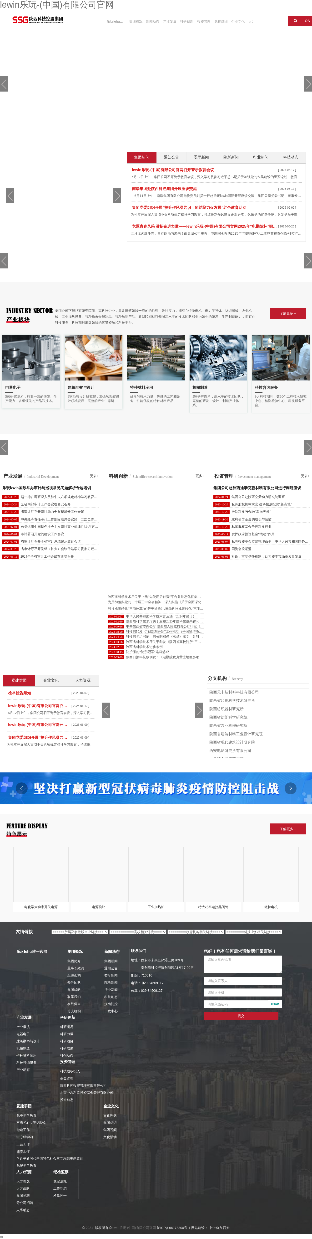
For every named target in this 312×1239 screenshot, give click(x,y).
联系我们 (74, 997)
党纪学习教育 (26, 1165)
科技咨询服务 (26, 1062)
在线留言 (74, 1004)
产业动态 (23, 1070)
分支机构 (74, 1011)
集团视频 (110, 1130)
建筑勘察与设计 (28, 1041)
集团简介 (74, 961)
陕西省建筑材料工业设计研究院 (236, 734)
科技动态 (111, 997)
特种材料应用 (26, 1055)
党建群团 (209, 21)
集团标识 (110, 1123)
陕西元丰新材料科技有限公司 (234, 692)
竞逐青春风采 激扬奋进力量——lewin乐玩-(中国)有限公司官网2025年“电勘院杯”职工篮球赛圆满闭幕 (204, 226)
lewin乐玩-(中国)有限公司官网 (134, 1228)
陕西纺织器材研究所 (226, 709)
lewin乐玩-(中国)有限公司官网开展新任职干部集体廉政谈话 (39, 725)
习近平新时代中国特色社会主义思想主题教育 (49, 1158)
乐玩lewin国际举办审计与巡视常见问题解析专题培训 (46, 488)
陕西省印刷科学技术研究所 (232, 701)
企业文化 (224, 21)
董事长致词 (75, 968)
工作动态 (60, 1188)
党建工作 (23, 1130)
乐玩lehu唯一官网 (114, 21)
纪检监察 (61, 1172)
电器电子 (23, 1034)
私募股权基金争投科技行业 (251, 527)
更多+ (94, 476)
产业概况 (23, 1027)
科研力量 (66, 1034)
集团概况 (133, 21)
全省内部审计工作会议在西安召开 (46, 504)
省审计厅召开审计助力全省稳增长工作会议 (52, 512)
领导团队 (74, 982)
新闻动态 (148, 21)
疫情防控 (111, 1004)
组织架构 (74, 975)
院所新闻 (111, 982)
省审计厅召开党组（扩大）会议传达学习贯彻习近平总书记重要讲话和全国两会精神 (82, 549)
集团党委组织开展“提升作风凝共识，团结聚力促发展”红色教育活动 (189, 208)
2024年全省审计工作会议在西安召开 (47, 556)
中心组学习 (24, 1137)
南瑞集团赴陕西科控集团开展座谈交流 (164, 189)
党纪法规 (60, 1181)
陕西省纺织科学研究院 (228, 717)
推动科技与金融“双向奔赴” (251, 512)
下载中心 (111, 1011)
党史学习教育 (26, 1115)
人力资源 (239, 21)
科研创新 (178, 21)
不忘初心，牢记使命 (31, 1123)
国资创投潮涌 (241, 549)
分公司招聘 (24, 1203)
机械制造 (23, 1048)
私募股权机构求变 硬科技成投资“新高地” (261, 504)
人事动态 (23, 1210)
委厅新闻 (111, 975)
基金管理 (66, 1078)
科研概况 (66, 1027)
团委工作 (23, 1151)
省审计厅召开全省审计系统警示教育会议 (51, 541)
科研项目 (66, 1041)
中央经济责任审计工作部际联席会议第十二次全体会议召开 (64, 519)
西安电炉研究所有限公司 (230, 751)
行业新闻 (111, 990)
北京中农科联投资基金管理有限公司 (86, 1093)
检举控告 (60, 1196)
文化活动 (110, 1137)
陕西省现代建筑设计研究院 (232, 742)
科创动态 (66, 1055)
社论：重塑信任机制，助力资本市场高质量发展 (266, 556)
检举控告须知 (19, 693)
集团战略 (74, 990)
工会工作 (23, 1144)
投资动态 (66, 1100)
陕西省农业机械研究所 (228, 726)
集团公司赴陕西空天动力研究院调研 (258, 497)
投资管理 (193, 21)
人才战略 (23, 1188)
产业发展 (163, 21)
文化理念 (110, 1115)
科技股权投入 (70, 1071)
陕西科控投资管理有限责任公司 (83, 1085)
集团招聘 (23, 1196)
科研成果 (66, 1048)
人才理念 (23, 1181)
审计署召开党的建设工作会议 (42, 534)
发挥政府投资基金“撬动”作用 (252, 534)
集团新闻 (111, 961)
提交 (241, 1016)
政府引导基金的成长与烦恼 (251, 519)
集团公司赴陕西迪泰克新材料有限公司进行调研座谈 (257, 488)
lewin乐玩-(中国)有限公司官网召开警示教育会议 (173, 170)
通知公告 (111, 968)
